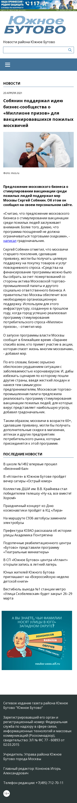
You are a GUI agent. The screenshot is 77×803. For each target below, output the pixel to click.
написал (9, 240)
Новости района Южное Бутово (29, 42)
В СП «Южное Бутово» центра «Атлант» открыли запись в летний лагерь (35, 562)
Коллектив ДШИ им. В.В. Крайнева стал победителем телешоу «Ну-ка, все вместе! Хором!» (37, 493)
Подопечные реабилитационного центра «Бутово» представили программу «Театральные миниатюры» (37, 547)
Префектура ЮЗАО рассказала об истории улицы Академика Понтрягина (37, 532)
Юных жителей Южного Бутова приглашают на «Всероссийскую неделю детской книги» (36, 577)
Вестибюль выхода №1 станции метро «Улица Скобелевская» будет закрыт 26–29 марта (37, 593)
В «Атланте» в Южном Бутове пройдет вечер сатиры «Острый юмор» (34, 478)
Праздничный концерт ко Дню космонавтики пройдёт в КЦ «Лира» (33, 508)
